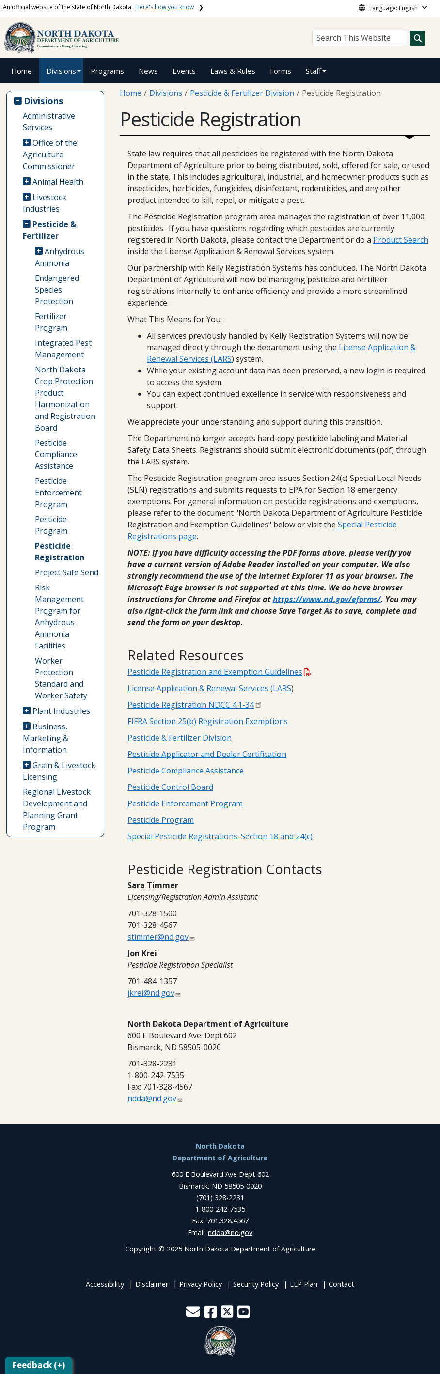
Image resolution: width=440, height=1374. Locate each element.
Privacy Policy (200, 1284)
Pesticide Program (51, 525)
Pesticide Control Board (170, 787)
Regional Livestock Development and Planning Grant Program (57, 809)
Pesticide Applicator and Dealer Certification (206, 754)
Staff (313, 71)
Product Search (400, 239)
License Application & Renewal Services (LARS (209, 688)
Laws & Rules (232, 71)
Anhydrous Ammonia (60, 257)
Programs (107, 71)
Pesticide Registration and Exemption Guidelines (219, 671)
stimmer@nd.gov (158, 936)
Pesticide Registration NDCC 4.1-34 (190, 704)
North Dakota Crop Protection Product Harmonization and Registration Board (65, 398)
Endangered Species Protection (57, 290)
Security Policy (256, 1284)
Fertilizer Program (51, 322)
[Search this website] (417, 38)
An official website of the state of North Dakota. (98, 7)
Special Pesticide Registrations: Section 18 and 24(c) (220, 836)
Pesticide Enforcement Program (58, 492)
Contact (341, 1284)
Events (184, 71)
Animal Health (57, 181)
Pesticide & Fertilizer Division (242, 93)
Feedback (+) (38, 1365)
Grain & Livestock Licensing (59, 771)
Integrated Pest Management (63, 349)
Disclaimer (151, 1284)
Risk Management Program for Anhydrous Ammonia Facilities (59, 616)
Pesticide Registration (59, 551)
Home (21, 71)
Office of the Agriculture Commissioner (50, 154)
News (148, 71)
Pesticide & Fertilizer (50, 230)
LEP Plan (303, 1284)
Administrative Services (49, 121)
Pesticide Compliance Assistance (56, 454)
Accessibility (105, 1284)
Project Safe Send (66, 572)
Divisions (61, 71)
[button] (194, 1314)
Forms (280, 71)
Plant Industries (61, 711)
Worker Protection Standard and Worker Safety (61, 678)
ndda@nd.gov (151, 1098)
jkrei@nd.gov (150, 993)
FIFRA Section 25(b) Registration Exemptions (207, 721)
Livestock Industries (45, 203)
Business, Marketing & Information (45, 738)
